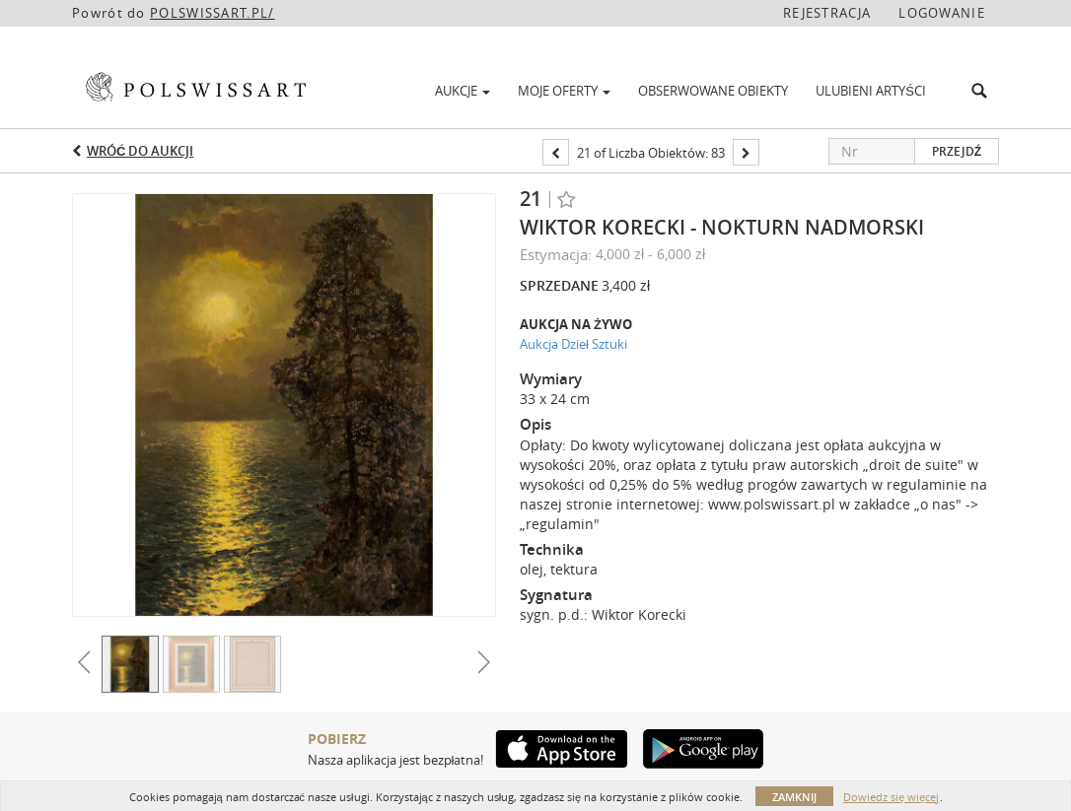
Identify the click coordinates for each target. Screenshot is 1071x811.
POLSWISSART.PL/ (212, 13)
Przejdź (956, 151)
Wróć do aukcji (140, 151)
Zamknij (794, 796)
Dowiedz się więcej (891, 796)
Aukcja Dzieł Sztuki (573, 344)
